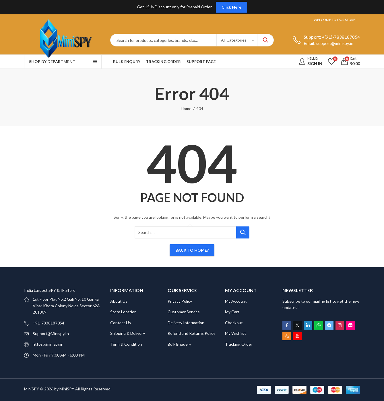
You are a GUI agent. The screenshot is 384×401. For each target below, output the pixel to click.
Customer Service (184, 311)
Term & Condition (126, 344)
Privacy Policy (180, 301)
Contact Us (120, 322)
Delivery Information (186, 322)
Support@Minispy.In (51, 333)
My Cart (232, 311)
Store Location (123, 311)
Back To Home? (192, 250)
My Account (236, 301)
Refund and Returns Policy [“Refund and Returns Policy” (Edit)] (191, 333)
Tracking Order (238, 344)
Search (265, 40)
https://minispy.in (48, 344)
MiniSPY (66, 388)
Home (186, 108)
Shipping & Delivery (127, 333)
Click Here (231, 7)
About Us (118, 301)
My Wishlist (235, 333)
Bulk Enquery (179, 344)
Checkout (234, 322)
